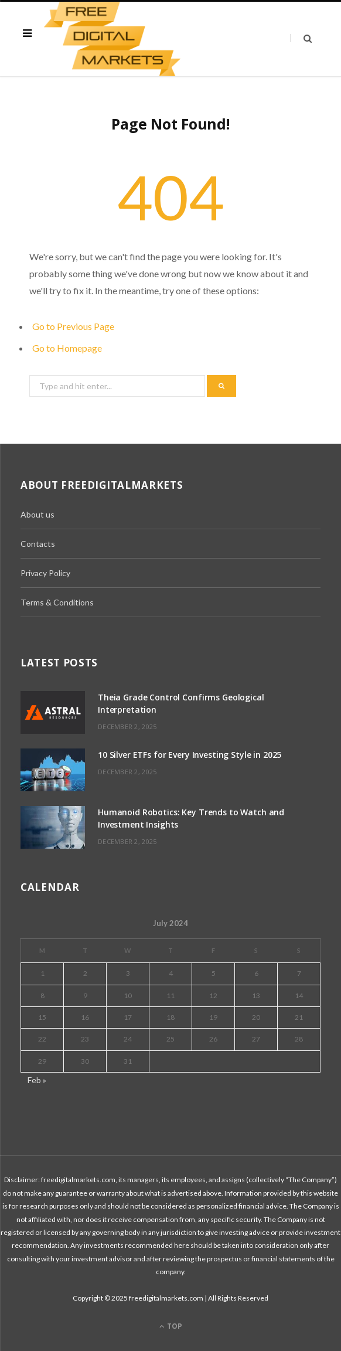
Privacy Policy (45, 573)
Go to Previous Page (73, 326)
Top (170, 1326)
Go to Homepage (67, 347)
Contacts (38, 544)
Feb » (37, 1080)
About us (37, 514)
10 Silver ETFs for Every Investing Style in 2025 (189, 754)
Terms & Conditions (57, 602)
